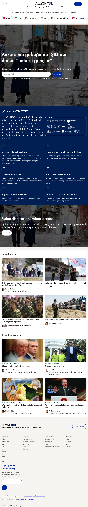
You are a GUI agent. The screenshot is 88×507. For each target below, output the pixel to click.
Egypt (3, 454)
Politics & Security (18, 12)
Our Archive (26, 449)
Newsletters (9, 4)
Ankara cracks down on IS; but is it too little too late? (65, 283)
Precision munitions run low (55, 366)
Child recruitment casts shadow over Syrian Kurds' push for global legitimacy (21, 320)
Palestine (4, 451)
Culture (30, 12)
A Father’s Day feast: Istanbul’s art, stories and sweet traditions (22, 406)
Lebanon (4, 459)
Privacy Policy (48, 442)
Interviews (72, 12)
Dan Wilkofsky (25, 325)
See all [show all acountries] (82, 18)
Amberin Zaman (13, 325)
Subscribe (77, 4)
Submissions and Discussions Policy (54, 446)
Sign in (84, 4)
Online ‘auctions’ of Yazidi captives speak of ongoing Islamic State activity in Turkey (22, 284)
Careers (68, 446)
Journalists (68, 442)
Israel (3, 449)
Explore (63, 12)
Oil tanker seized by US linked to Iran (16, 366)
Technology (39, 12)
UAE (3, 446)
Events (15, 4)
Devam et (6, 233)
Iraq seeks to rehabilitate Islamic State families (63, 319)
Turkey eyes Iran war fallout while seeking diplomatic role (65, 406)
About (67, 439)
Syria (3, 461)
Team (67, 444)
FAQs (46, 444)
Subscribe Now (79, 426)
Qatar (3, 456)
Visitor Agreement (50, 439)
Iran (3, 444)
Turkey (3, 439)
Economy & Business (52, 12)
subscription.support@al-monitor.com (34, 496)
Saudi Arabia (5, 442)
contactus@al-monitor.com (27, 499)
